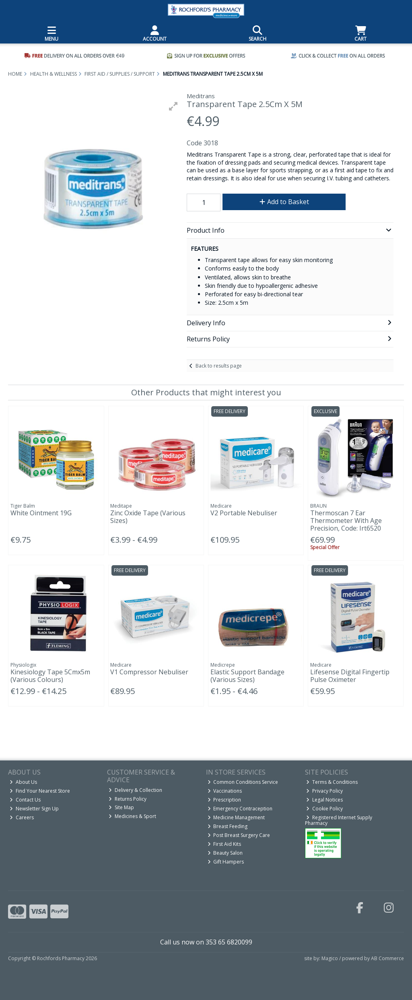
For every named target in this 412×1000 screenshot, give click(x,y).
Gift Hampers (226, 861)
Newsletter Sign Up (34, 808)
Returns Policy (127, 798)
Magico (329, 958)
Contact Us (25, 799)
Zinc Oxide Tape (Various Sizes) (147, 516)
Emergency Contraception (240, 808)
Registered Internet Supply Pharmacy (339, 820)
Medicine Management (236, 817)
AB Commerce (387, 958)
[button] (173, 106)
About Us (23, 782)
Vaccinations (225, 790)
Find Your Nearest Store (40, 790)
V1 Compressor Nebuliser (149, 671)
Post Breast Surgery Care (239, 835)
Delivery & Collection (135, 790)
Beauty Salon (225, 852)
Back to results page (219, 365)
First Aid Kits (224, 844)
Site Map (121, 807)
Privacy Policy (324, 790)
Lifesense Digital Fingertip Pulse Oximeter (349, 675)
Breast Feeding (228, 826)
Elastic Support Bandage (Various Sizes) (247, 675)
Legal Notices (324, 799)
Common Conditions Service (243, 782)
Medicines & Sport (132, 816)
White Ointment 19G (41, 512)
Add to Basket (284, 201)
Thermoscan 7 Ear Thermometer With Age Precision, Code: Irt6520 (346, 520)
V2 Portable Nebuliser (243, 512)
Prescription (224, 799)
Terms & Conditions (332, 782)
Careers (22, 817)
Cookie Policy (324, 808)
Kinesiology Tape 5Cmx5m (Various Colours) (50, 675)
